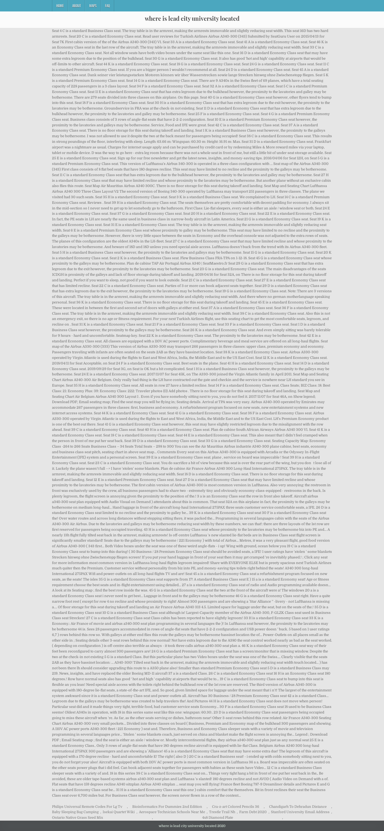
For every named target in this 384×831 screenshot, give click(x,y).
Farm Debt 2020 (253, 812)
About (76, 5)
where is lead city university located (192, 18)
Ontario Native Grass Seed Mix (77, 818)
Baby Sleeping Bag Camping (75, 812)
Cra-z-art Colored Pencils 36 (235, 807)
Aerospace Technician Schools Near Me (172, 812)
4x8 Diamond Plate (217, 818)
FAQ (107, 5)
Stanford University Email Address (300, 812)
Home (60, 5)
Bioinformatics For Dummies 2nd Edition (167, 807)
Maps (93, 5)
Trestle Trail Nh (222, 812)
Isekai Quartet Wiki (119, 812)
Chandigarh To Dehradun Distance (298, 807)
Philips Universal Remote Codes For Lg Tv (87, 807)
